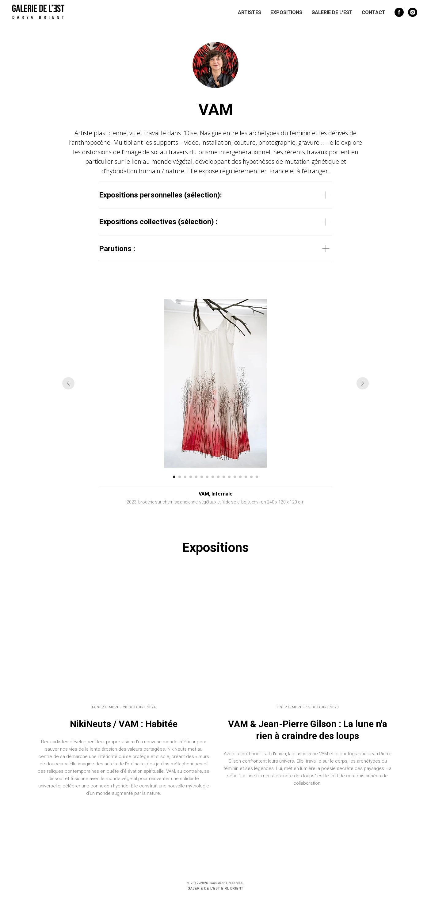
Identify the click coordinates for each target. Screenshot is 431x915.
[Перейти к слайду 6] (201, 477)
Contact (373, 12)
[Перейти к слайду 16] (257, 477)
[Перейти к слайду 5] (196, 477)
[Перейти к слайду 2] (179, 477)
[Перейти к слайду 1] (174, 477)
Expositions (286, 12)
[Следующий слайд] (363, 383)
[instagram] (412, 12)
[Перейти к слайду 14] (246, 477)
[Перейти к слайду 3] (185, 477)
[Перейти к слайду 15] (251, 477)
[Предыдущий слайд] (68, 383)
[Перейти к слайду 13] (240, 477)
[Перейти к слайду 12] (235, 477)
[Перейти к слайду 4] (190, 477)
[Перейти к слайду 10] (224, 477)
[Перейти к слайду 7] (207, 477)
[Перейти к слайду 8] (213, 477)
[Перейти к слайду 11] (229, 477)
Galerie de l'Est (332, 12)
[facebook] (399, 12)
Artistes (249, 12)
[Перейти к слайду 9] (218, 477)
